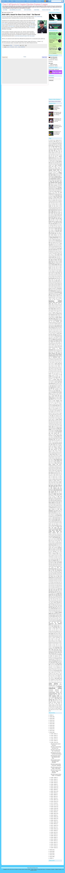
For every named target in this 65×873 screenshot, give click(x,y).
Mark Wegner (57, 460)
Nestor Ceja (58, 501)
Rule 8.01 (57, 606)
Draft (61, 293)
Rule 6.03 (60, 594)
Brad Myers (56, 198)
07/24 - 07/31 (53, 801)
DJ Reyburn (55, 259)
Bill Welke (58, 188)
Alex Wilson (56, 155)
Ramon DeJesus (52, 532)
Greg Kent (50, 337)
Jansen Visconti (51, 367)
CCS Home (5, 9)
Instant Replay (58, 354)
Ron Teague (60, 550)
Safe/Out (60, 623)
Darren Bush (56, 268)
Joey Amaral (53, 393)
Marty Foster (57, 463)
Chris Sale (50, 243)
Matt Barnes (57, 466)
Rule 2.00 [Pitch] (53, 573)
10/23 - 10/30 (53, 779)
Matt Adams (55, 465)
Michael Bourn (55, 476)
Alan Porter (51, 150)
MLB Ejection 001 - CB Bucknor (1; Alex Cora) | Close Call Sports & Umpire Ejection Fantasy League (53, 59)
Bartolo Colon (54, 180)
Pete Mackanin (56, 522)
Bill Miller (60, 187)
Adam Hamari (55, 146)
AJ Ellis (53, 142)
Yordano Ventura (59, 707)
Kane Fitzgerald (56, 415)
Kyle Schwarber (59, 429)
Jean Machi (52, 372)
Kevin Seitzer (52, 425)
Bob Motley (50, 196)
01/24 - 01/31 (53, 844)
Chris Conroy (55, 239)
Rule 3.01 (57, 578)
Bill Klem (55, 187)
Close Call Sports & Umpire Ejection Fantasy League (25, 4)
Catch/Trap (52, 232)
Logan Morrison (57, 439)
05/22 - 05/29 (53, 816)
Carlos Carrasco (57, 226)
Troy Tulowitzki (51, 679)
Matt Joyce (54, 470)
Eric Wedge (57, 311)
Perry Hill (51, 522)
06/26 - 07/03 (53, 808)
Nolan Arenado (52, 509)
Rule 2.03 (53, 578)
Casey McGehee (51, 231)
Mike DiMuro (51, 485)
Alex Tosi (50, 155)
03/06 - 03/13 (53, 835)
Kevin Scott (60, 424)
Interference (55, 357)
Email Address (51, 77)
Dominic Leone (52, 289)
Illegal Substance (52, 353)
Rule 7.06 (58, 601)
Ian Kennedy (57, 349)
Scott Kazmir (55, 629)
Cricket (50, 258)
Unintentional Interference (54, 689)
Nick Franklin (51, 505)
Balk (61, 177)
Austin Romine (58, 175)
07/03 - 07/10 (53, 806)
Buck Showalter (52, 218)
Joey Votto (51, 394)
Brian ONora (51, 212)
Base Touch (59, 181)
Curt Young (53, 258)
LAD (59, 430)
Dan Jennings (56, 263)
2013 (51, 853)
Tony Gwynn (60, 669)
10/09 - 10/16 (53, 782)
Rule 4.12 (59, 586)
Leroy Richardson (55, 438)
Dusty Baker (58, 294)
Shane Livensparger (56, 637)
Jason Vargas (54, 369)
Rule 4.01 (58, 582)
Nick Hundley (56, 505)
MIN (61, 443)
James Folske (51, 363)
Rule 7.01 (58, 598)
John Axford (57, 394)
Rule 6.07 (55, 597)
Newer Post (4, 57)
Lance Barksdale (58, 431)
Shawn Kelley (51, 639)
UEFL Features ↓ (28, 9)
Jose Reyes (60, 409)
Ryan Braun (60, 616)
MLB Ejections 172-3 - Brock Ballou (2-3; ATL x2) (57, 120)
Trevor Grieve (51, 678)
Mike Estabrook (59, 485)
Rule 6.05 (58, 596)
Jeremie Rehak (56, 379)
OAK (58, 509)
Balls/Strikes (53, 178)
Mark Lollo (60, 456)
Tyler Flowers (54, 682)
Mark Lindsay (55, 456)
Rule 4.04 (54, 583)
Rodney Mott (51, 547)
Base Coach (60, 180)
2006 (51, 858)
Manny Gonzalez (58, 448)
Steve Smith (55, 644)
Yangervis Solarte (51, 704)
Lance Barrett (54, 433)
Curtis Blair (59, 258)
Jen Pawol (56, 378)
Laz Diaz (56, 436)
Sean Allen (59, 632)
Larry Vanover (57, 435)
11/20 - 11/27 (53, 738)
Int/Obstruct (54, 355)
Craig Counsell (51, 257)
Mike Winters (51, 492)
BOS (57, 177)
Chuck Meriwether (55, 246)
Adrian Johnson (57, 148)
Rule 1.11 (53, 556)
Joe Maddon (53, 392)
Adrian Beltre (55, 147)
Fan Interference (52, 314)
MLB (51, 444)
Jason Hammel (58, 367)
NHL (53, 499)
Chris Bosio (57, 238)
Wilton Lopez (51, 703)
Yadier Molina (57, 703)
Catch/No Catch (59, 231)
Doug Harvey (51, 293)
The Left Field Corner (53, 654)
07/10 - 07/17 (53, 804)
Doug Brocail (51, 292)
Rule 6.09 (52, 598)
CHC (61, 221)
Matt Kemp (60, 470)
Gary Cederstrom (38, 16)
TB (55, 648)
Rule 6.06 (50, 597)
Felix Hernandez (51, 316)
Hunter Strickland (52, 348)
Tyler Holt (59, 682)
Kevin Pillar (54, 424)
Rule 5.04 (60, 588)
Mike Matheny (53, 487)
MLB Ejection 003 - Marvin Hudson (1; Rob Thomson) (53, 41)
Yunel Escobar (57, 708)
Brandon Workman (55, 202)
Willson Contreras (57, 702)
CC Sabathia (56, 221)
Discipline (54, 288)
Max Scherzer (56, 474)
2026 (51, 715)
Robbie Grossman (52, 541)
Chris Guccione (59, 241)
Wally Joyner (51, 698)
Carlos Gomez (51, 227)
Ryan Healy (58, 617)
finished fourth (32, 26)
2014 (51, 851)
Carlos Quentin (51, 228)
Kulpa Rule (59, 428)
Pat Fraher (52, 515)
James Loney (51, 364)
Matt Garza (57, 469)
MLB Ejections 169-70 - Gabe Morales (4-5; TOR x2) (57, 113)
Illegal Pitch (57, 352)
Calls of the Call (59, 223)
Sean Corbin (58, 633)
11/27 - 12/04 (53, 737)
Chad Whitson (59, 233)
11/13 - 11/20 (53, 740)
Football (54, 319)
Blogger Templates (58, 869)
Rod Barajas (58, 546)
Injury (52, 354)
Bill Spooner (52, 188)
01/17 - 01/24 (53, 845)
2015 (51, 849)
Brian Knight (51, 211)
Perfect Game (54, 521)
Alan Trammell (58, 150)
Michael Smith (55, 479)
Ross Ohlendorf (55, 552)
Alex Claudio (58, 152)
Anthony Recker (57, 167)
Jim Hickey (60, 384)
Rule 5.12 (53, 593)
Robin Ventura (51, 545)
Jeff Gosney (55, 374)
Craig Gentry (59, 257)
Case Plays (57, 229)
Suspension (51, 648)
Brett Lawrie (56, 206)
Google (32, 869)
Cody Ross (51, 252)
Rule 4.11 (54, 586)
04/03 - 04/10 (53, 828)
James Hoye (57, 363)
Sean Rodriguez (51, 634)
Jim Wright (56, 388)
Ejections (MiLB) (52, 302)
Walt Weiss (57, 698)
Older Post (44, 57)
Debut (56, 280)
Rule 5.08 (58, 591)
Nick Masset (55, 506)
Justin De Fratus (55, 413)
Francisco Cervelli (52, 322)
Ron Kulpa (60, 548)
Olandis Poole (57, 510)
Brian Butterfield (52, 208)
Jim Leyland (58, 385)
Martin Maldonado (57, 461)
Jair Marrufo (51, 359)
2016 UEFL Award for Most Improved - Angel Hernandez (56, 771)
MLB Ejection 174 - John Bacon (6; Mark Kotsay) (57, 133)
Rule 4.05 (59, 583)
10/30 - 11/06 (53, 777)
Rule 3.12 (53, 581)
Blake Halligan (57, 191)
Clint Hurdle (53, 249)
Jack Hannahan (59, 358)
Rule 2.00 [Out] (51, 572)
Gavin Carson (58, 328)
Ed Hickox (51, 295)
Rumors (60, 613)
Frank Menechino (59, 322)
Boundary (50, 197)
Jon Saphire (55, 403)
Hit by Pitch (57, 346)
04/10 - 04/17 (53, 827)
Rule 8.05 (53, 608)
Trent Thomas (57, 677)
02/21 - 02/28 (53, 839)
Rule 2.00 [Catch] (58, 562)
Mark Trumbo (51, 460)
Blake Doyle (51, 191)
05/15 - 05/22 (53, 818)
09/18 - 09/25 (53, 787)
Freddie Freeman (57, 323)
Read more (54, 38)
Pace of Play (51, 512)
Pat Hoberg (57, 515)
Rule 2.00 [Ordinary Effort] (55, 571)
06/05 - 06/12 (53, 813)
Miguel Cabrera (57, 480)
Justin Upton (54, 414)
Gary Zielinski (52, 328)
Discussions (59, 288)
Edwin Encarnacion (57, 299)
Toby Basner (52, 662)
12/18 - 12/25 (53, 735)
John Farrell (54, 395)
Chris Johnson (53, 242)
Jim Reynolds (51, 387)
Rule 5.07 (53, 591)
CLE (59, 222)
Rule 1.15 (57, 557)
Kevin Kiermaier (56, 423)
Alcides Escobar (51, 152)
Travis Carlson (55, 673)
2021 (51, 723)
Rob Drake (59, 538)
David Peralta (52, 277)
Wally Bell (58, 697)
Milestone (50, 494)
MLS (56, 444)
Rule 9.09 (51, 612)
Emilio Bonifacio (55, 306)
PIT (52, 511)
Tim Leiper (50, 658)
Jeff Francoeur (56, 373)
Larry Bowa (55, 434)
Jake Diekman (57, 359)
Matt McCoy (52, 471)
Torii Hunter (58, 672)
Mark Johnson (56, 455)
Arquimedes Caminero (52, 172)
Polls (50, 527)
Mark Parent (50, 459)
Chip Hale (51, 238)
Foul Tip (50, 321)
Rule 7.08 (56, 602)
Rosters (54, 553)
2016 (51, 732)
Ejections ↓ (37, 9)
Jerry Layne (57, 382)
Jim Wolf (50, 388)
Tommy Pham (57, 668)
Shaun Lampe (58, 638)
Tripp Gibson (57, 678)
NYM (57, 499)
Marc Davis (55, 450)
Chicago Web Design (41, 869)
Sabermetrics (51, 623)
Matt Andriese (52, 466)
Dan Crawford (56, 262)
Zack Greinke (56, 709)
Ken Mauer (58, 418)
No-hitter (51, 507)
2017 (51, 730)
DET (49, 259)
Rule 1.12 (57, 556)
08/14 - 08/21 (53, 796)
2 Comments (16, 45)
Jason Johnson (51, 368)
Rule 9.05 (55, 611)
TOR (55, 649)
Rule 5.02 (50, 588)
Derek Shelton (57, 283)
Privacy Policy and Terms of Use (32, 867)
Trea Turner (51, 677)
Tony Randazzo (57, 670)
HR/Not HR (58, 341)
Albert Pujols (51, 151)
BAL (53, 177)
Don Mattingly (51, 290)
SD (57, 621)
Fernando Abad (58, 316)
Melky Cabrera (56, 475)
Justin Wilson (60, 414)
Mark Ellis (59, 454)
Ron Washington (53, 551)
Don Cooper (58, 289)
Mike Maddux (60, 486)
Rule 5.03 (55, 588)
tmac (61, 709)
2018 (51, 728)
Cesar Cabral (58, 232)
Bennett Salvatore (54, 185)
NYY (61, 499)
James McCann (57, 364)
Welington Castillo (57, 699)
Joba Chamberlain (56, 389)
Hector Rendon (58, 343)
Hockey (50, 347)
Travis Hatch (54, 674)
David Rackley (51, 278)
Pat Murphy (51, 516)
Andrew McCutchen (59, 160)
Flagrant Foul (57, 318)
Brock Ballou (58, 213)
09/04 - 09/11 (53, 791)
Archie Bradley (57, 171)
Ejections (51, 301)
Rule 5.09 (50, 592)
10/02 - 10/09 (53, 784)
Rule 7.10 (53, 603)
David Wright (58, 279)
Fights (52, 318)
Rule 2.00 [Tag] (55, 577)
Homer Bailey (55, 347)
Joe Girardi (56, 390)
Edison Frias (55, 298)
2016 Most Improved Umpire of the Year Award (24, 35)
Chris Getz (53, 241)
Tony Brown (54, 669)
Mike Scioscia (51, 491)
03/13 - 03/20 (53, 833)
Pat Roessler (57, 516)
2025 (51, 716)
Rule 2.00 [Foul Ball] (55, 566)
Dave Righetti (52, 272)
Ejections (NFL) (57, 303)
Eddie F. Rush (55, 297)
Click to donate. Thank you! (54, 69)
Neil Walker (53, 501)
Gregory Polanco (55, 338)
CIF (51, 222)
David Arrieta (58, 273)
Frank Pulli (51, 323)
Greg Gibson (57, 336)
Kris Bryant (53, 428)
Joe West (60, 392)
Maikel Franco (55, 445)
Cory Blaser (57, 254)
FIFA (54, 313)
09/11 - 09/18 (53, 789)
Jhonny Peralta (54, 384)
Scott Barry (55, 627)
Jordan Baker (55, 405)
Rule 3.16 (53, 582)
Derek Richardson (51, 283)
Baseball (52, 182)
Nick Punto (60, 506)
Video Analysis (52, 695)
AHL (58, 141)
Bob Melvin (57, 195)
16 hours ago (51, 61)
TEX (59, 648)
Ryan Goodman (52, 617)
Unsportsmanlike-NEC (53, 693)
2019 (51, 727)
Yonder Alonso (52, 707)
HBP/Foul (54, 339)
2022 (51, 721)
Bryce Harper (57, 217)
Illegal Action (51, 352)
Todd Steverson (52, 663)
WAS (53, 697)
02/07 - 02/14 (53, 840)
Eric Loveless (51, 311)
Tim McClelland (56, 658)
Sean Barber (51, 633)
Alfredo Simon (56, 157)
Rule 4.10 (50, 586)
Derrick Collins (51, 284)
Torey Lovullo (51, 672)
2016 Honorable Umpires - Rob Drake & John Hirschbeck (56, 761)
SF (52, 622)
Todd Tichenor (59, 663)
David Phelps (58, 277)
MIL (57, 443)
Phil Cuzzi (54, 525)
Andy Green (52, 162)
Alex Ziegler (55, 156)
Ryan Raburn (56, 618)
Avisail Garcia (51, 176)
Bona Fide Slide (57, 196)
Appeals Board (52, 170)
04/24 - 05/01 (53, 823)
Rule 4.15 (50, 587)
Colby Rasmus (56, 252)
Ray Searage (52, 535)
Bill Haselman (59, 186)
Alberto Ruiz (58, 151)
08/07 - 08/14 (53, 798)
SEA (61, 621)
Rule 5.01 (59, 587)
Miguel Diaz (50, 481)
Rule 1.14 (52, 557)
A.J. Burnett (50, 140)
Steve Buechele (55, 643)
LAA (55, 430)
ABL (54, 141)
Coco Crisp (55, 251)
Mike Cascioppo (57, 484)
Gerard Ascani (54, 332)
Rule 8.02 (50, 607)
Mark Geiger (51, 455)
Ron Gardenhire (58, 547)
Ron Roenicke (53, 550)
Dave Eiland (54, 269)
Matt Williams (51, 472)
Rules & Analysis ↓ (46, 9)
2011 (51, 856)
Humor (60, 347)
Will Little (50, 700)
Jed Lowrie (57, 372)
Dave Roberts (57, 272)
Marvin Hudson (52, 464)
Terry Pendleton (59, 653)
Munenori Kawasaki (52, 496)
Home (25, 56)
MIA (53, 443)
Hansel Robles (58, 342)
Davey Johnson (51, 273)
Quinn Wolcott (56, 531)
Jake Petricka (52, 362)
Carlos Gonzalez (58, 227)
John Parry (55, 399)
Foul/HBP (57, 321)
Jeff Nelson (55, 377)
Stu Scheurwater (56, 647)
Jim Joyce (52, 385)
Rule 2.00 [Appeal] (52, 560)
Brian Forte (59, 208)
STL (58, 622)
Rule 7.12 (59, 603)
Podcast (58, 526)
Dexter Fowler (51, 287)
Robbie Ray (58, 541)
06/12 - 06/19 (53, 811)
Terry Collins (57, 652)
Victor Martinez (57, 694)
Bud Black (60, 218)
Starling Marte (56, 642)
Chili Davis (60, 237)
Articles (60, 172)
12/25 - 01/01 (53, 733)
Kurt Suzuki (53, 429)
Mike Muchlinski (57, 489)
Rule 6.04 (52, 596)
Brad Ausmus (57, 197)
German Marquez (52, 333)
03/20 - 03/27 (53, 832)
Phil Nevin (60, 525)
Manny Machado (54, 449)
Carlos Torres (57, 228)
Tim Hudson (59, 657)
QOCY (60, 530)
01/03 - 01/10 (53, 847)
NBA (58, 496)
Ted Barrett (4, 16)
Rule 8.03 (56, 607)
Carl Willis (51, 226)
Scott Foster (55, 628)
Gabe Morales (57, 326)
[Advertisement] (13, 71)
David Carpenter (51, 274)
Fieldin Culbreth (59, 317)
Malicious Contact (57, 446)
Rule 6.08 (60, 597)
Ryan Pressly (51, 618)
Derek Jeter (59, 282)
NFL (49, 499)
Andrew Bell (52, 160)
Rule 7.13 (51, 604)
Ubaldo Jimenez (57, 685)
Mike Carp (52, 484)
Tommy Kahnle (51, 668)
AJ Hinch (57, 142)
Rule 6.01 (59, 593)
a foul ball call (11, 26)
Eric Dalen (57, 308)
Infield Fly (60, 353)
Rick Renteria (55, 537)
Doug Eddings (57, 292)
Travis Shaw (59, 674)
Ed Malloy (57, 295)
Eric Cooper (51, 308)
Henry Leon (58, 344)
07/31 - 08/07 (53, 799)
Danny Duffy (55, 267)
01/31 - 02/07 (53, 842)
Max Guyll (50, 474)
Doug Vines (56, 293)
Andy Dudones (52, 161)
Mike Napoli (51, 490)
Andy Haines (58, 162)
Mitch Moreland (51, 495)
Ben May (60, 183)
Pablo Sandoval (58, 511)
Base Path (52, 181)
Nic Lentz (56, 502)
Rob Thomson (57, 540)
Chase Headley (54, 236)
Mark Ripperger (57, 459)
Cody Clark (60, 251)
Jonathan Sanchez (55, 404)
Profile (55, 527)
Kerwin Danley (59, 419)
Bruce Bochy (57, 214)
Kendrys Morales (51, 419)
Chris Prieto (59, 242)
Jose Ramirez (55, 409)
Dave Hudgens (59, 269)
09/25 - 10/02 (53, 786)
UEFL (50, 684)
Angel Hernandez (58, 165)
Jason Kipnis (57, 368)
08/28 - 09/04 (53, 792)
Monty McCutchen (58, 495)
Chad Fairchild (51, 233)
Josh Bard (51, 410)
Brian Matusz (58, 211)
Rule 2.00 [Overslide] (58, 572)
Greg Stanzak (56, 337)
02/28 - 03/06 (53, 837)
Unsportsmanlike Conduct (54, 692)
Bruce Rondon (58, 216)
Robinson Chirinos (52, 546)
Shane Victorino (51, 638)
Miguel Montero (56, 481)
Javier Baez (60, 369)
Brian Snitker (51, 213)
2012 (51, 854)
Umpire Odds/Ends (55, 687)
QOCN (60, 528)
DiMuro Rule (56, 287)
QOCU (53, 530)
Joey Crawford (59, 393)
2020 (51, 725)
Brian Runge (58, 212)
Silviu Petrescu (57, 639)
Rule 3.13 (57, 581)
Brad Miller (50, 198)
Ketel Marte (53, 420)
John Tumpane (56, 400)
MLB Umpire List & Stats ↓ (16, 9)
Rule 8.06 (59, 608)
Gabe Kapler (51, 326)
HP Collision (51, 341)
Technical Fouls (56, 650)
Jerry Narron (57, 383)
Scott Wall (54, 632)
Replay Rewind (56, 536)
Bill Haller (53, 186)
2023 (51, 720)
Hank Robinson (51, 342)
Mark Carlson (52, 454)
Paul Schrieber (55, 520)
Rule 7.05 (53, 601)
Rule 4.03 (50, 583)
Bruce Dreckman (51, 216)
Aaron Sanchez (55, 145)
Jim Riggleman (58, 387)
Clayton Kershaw (54, 247)
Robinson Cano (58, 545)
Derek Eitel (54, 282)
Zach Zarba (51, 709)
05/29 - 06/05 (53, 815)
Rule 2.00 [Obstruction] (57, 570)
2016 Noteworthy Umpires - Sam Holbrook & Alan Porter (56, 757)
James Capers (58, 362)
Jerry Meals (51, 383)
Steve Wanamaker (53, 57)
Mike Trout (58, 491)
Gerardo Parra (59, 332)
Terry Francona (52, 653)
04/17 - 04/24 (53, 825)
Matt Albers (60, 465)
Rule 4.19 (54, 587)
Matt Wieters (58, 471)
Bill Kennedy (51, 187)
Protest (55, 528)
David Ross (58, 278)
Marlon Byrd (51, 461)
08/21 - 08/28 (53, 794)
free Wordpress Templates (50, 869)
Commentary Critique (56, 253)
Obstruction (51, 510)
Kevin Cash (58, 420)
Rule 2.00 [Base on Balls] (55, 561)
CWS (53, 223)
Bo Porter (55, 192)
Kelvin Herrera (52, 418)
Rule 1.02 (57, 555)
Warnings (50, 699)
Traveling (50, 673)
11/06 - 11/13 (53, 742)
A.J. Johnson (56, 140)
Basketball (60, 182)
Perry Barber (60, 521)
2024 (51, 718)
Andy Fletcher (59, 161)
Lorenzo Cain (51, 440)
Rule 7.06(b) (51, 602)
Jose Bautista (55, 408)
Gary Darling (59, 327)
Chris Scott (56, 243)
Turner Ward (58, 679)
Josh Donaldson (57, 410)
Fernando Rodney (51, 317)
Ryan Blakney (52, 616)
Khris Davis (57, 425)
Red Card (50, 536)
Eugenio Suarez (55, 312)
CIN (54, 222)
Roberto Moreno (59, 542)
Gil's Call (52, 334)
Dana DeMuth (54, 264)
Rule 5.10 (56, 592)
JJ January (54, 358)
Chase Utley (60, 236)
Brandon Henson (55, 201)
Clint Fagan (59, 248)
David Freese (57, 274)
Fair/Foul (58, 313)
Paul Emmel (55, 517)
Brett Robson (55, 207)
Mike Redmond (57, 490)
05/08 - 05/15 (53, 820)
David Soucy (51, 279)
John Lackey (57, 398)
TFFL (50, 649)
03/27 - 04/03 (53, 830)
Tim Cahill (54, 657)
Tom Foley (52, 664)
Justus (51, 63)
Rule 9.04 (51, 611)
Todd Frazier (59, 662)
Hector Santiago (52, 344)
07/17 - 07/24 (53, 803)
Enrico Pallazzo (58, 307)
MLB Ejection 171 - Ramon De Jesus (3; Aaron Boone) (58, 126)
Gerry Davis (59, 333)
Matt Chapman (52, 469)
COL (49, 223)
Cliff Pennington (53, 248)
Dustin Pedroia (52, 294)
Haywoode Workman (52, 343)
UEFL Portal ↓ (56, 9)
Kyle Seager (51, 430)
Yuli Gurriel (52, 708)
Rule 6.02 (53, 594)
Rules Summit (54, 613)
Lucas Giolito (57, 440)
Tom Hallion (57, 664)
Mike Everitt (53, 486)
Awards (56, 176)
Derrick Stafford (58, 284)
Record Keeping (58, 535)
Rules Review (58, 612)
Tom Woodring (57, 667)
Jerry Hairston (51, 382)
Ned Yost (53, 500)
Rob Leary (52, 540)
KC (50, 415)
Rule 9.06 (60, 611)
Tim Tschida (56, 659)
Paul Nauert (55, 519)
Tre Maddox (58, 675)
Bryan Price (51, 217)
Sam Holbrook (54, 626)
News (50, 502)
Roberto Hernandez (52, 542)
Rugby (53, 555)
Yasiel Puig (58, 704)
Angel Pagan (54, 166)
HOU (59, 339)
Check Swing (53, 237)
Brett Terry (60, 207)
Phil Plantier (53, 526)
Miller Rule (56, 494)
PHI (49, 511)
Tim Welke (54, 660)
